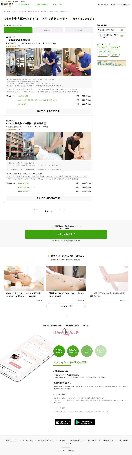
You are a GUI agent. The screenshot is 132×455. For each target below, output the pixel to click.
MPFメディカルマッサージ (26, 187)
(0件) (19, 46)
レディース (102, 55)
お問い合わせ (123, 440)
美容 (100, 51)
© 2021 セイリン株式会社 (66, 450)
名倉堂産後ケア (23, 104)
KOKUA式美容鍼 (23, 183)
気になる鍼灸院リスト (124, 4)
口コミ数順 (78, 30)
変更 (121, 30)
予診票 (113, 4)
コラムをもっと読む (66, 306)
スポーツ (110, 51)
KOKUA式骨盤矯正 (24, 191)
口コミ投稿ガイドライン (46, 440)
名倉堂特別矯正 (23, 96)
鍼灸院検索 (25, 4)
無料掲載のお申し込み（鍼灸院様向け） (101, 440)
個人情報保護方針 (76, 440)
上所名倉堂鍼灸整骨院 (18, 40)
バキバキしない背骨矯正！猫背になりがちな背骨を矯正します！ (37, 100)
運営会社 (69, 443)
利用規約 (62, 440)
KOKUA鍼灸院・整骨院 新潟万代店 (26, 123)
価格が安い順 (48, 30)
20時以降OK (114, 48)
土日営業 (102, 48)
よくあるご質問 (28, 440)
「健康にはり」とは (10, 440)
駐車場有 (114, 55)
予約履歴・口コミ (103, 4)
